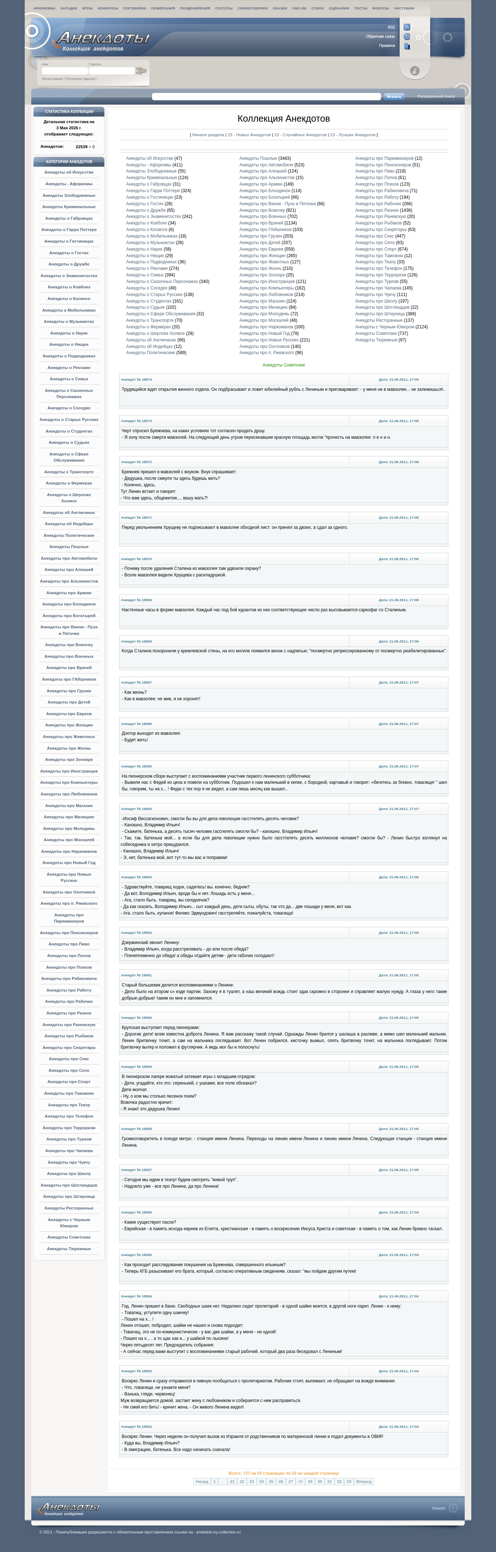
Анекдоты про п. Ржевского (69, 903)
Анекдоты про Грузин (69, 691)
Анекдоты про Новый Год (69, 862)
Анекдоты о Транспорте (69, 472)
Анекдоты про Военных (68, 656)
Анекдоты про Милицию (69, 817)
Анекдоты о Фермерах (69, 483)
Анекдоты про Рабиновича (69, 978)
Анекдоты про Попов (69, 955)
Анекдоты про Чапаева (69, 1150)
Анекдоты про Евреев (69, 714)
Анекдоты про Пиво (68, 944)
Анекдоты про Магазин (69, 805)
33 (349, 1481)
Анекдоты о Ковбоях (69, 287)
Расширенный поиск (436, 96)
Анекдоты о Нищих (69, 344)
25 (271, 1481)
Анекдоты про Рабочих (69, 1001)
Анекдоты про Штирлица (69, 1196)
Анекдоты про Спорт (68, 1081)
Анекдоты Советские (69, 1237)
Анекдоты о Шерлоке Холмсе (155, 333)
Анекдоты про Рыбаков (69, 1036)
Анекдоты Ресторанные (68, 1208)
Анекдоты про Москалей (69, 840)
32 (339, 1481)
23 (251, 1481)
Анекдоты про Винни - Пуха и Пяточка (278, 203)
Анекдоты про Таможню (69, 1093)
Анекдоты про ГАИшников (69, 679)
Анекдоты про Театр (69, 1105)
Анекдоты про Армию (69, 593)
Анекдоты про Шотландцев (69, 1185)
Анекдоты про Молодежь (69, 828)
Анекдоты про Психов (69, 967)
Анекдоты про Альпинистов (69, 581)
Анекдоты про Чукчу (69, 1162)
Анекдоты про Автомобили (69, 558)
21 (232, 1481)
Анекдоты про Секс (69, 1059)
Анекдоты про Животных (69, 736)
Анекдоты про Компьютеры (69, 782)
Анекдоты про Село (68, 1070)
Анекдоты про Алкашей (69, 569)
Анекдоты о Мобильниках (69, 310)
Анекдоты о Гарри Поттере (69, 229)
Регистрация (52, 79)
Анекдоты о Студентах (68, 431)
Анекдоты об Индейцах (69, 524)
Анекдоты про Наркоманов (69, 851)
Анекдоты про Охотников (69, 892)
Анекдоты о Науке (69, 333)
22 (242, 1481)
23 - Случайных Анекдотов (301, 134)
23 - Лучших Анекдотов (353, 134)
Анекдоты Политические (69, 535)
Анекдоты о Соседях (69, 408)
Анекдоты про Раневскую (69, 1024)
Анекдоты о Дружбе (68, 264)
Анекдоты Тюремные (69, 1249)
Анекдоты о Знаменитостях (69, 275)
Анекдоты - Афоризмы (69, 184)
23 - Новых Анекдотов (250, 134)
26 (281, 1481)
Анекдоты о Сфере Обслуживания (160, 313)
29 (310, 1481)
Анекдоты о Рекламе (69, 367)
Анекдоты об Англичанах (69, 512)
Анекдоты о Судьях (69, 442)
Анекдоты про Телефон (69, 1116)
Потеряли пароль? (81, 79)
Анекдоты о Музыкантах (69, 321)
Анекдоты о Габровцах (69, 218)
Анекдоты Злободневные (69, 195)
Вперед (364, 1481)
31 (329, 1481)
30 (319, 1481)
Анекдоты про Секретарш (69, 1047)
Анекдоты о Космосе (69, 298)
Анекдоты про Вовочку (69, 645)
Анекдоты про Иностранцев (68, 771)
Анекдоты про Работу (69, 990)
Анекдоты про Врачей (69, 667)
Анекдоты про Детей (69, 702)
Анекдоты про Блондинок (69, 604)
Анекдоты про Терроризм (69, 1128)
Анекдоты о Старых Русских (69, 419)
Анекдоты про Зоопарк (69, 759)
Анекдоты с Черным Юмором (384, 326)
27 (290, 1481)
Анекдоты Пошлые (69, 546)
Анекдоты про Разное (69, 1013)
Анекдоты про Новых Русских (269, 340)
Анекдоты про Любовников (69, 794)
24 (261, 1481)
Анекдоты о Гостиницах (69, 241)
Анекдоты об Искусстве (68, 172)
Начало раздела (208, 134)
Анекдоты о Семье (69, 379)
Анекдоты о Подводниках (69, 356)
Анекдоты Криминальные (69, 206)
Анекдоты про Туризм (68, 1139)
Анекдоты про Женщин (69, 725)
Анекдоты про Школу (69, 1173)
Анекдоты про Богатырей (69, 615)
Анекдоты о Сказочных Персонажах (162, 281)
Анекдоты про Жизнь (69, 748)
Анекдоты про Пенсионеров (69, 933)
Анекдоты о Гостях (69, 253)
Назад (202, 1481)
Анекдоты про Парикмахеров (384, 158)
